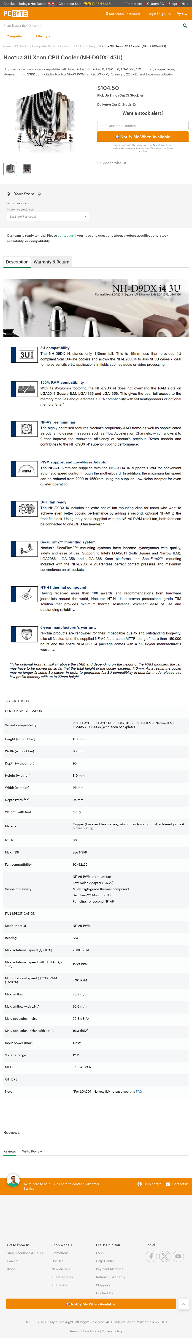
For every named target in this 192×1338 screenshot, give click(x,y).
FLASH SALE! (101, 4)
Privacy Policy (112, 1331)
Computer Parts (44, 46)
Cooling (66, 46)
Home (6, 46)
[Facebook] (152, 1261)
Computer (14, 36)
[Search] (185, 26)
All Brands (59, 1285)
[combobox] (96, 25)
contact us (66, 235)
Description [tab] (17, 261)
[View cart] (178, 14)
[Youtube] (179, 1261)
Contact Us (104, 1293)
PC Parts (21, 46)
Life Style (43, 36)
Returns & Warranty (110, 1277)
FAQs (100, 1253)
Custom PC (155, 4)
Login (151, 14)
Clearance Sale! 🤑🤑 (75, 4)
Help (185, 4)
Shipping (103, 1285)
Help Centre (105, 1261)
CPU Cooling (85, 46)
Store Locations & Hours (25, 1253)
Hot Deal (58, 1261)
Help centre (152, 1184)
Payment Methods (109, 1269)
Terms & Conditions (161, 145)
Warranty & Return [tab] (51, 261)
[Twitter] (166, 1261)
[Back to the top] (183, 1304)
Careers (13, 1261)
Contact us (180, 1184)
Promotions (134, 4)
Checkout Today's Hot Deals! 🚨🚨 (29, 4)
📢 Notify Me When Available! (142, 136)
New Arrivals (60, 1269)
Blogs (172, 4)
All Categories (62, 1277)
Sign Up (164, 14)
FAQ (139, 1091)
